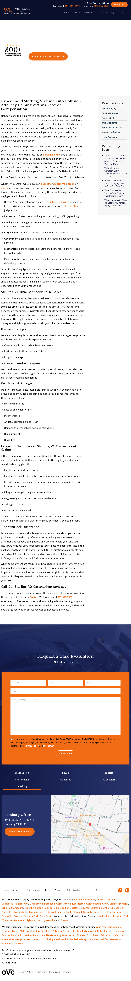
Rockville (79, 899)
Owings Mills (20, 911)
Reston (77, 931)
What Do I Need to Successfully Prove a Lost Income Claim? (114, 193)
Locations (103, 12)
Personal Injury (109, 108)
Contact (121, 12)
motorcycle (60, 183)
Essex (58, 911)
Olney (99, 899)
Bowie (65, 772)
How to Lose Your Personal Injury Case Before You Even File (114, 183)
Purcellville (8, 939)
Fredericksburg (78, 939)
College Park (63, 907)
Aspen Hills (110, 899)
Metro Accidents (109, 137)
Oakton (119, 935)
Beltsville (76, 907)
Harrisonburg (53, 935)
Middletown (36, 903)
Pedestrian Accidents (112, 127)
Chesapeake (22, 779)
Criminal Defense (110, 113)
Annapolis (7, 916)
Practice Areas (89, 12)
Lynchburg (120, 931)
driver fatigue (72, 206)
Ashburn (57, 931)
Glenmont (18, 920)
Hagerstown (21, 903)
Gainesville (62, 939)
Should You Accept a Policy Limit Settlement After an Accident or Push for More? (115, 159)
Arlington (101, 926)
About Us (76, 12)
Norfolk (19, 943)
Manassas (65, 779)
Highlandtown (33, 920)
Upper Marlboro (46, 907)
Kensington (78, 903)
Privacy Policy (32, 746)
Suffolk (98, 931)
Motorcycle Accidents (112, 132)
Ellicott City (117, 907)
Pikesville (7, 911)
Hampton (20, 939)
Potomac (90, 899)
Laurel (94, 907)
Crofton (18, 916)
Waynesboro (69, 935)
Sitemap (66, 971)
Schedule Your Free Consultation (48, 56)
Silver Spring (22, 772)
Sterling (67, 931)
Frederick (109, 772)
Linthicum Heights (100, 911)
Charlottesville (23, 935)
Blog (112, 12)
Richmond (87, 931)
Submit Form (65, 753)
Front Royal (92, 935)
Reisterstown (46, 911)
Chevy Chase (109, 903)
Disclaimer (48, 746)
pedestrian (47, 183)
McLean (24, 931)
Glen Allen (109, 779)
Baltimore (117, 911)
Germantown (63, 903)
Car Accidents (108, 118)
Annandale (39, 935)
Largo (86, 907)
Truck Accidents (109, 123)
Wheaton (7, 920)
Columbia (104, 907)
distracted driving (59, 201)
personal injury (51, 154)
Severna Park (31, 916)
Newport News (10, 931)
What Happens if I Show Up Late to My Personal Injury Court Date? (115, 203)
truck (71, 183)
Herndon (35, 931)
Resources (54, 971)
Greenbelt (30, 907)
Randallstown (81, 911)
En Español (119, 4)
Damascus (7, 903)
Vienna (81, 935)
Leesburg (22, 786)
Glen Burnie (46, 916)
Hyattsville (49, 920)
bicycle (5, 188)
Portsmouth (33, 939)
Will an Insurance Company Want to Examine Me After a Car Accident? (115, 172)
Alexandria (8, 943)
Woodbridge (48, 939)
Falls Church (107, 935)
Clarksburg (17, 907)
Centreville (8, 935)
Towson (33, 911)
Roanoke (108, 931)
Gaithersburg (93, 903)
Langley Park (104, 916)
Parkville (67, 911)
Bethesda (49, 903)
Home (66, 12)
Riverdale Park (120, 916)
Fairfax (104, 939)
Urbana (6, 907)
